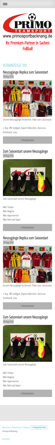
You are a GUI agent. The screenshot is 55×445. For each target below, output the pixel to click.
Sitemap (26, 427)
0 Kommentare (27, 140)
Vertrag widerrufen (39, 427)
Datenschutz (16, 427)
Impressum (6, 427)
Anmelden (6, 438)
